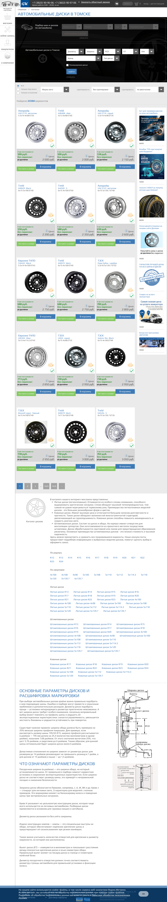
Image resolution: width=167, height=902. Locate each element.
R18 (106, 557)
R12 (52, 557)
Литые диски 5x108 (136, 603)
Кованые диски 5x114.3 (118, 672)
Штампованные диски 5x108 (65, 639)
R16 (88, 557)
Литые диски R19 (106, 595)
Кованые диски (58, 659)
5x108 (97, 574)
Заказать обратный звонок (95, 2)
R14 (70, 557)
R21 (133, 557)
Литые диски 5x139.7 (87, 611)
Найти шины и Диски (75, 34)
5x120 (53, 578)
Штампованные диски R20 (97, 632)
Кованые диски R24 (138, 668)
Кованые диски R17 (60, 664)
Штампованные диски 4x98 (100, 635)
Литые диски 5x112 (86, 607)
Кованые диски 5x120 (61, 675)
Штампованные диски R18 (130, 628)
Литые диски (57, 587)
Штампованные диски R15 (130, 624)
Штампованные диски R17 (97, 628)
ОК (143, 894)
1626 (54, 486)
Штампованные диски (62, 619)
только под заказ (27, 89)
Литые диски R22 (83, 599)
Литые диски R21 (59, 599)
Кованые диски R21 (60, 668)
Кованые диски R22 (86, 668)
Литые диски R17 (59, 595)
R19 (115, 557)
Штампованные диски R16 (64, 628)
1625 (46, 486)
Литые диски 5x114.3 (112, 607)
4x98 (75, 574)
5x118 (144, 574)
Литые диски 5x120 (60, 611)
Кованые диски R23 (112, 668)
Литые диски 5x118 (139, 607)
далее (141, 143)
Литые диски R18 (83, 595)
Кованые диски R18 (86, 664)
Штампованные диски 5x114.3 (102, 643)
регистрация (157, 3)
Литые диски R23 (106, 599)
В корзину (45, 166)
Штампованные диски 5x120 (101, 647)
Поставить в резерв (26, 169)
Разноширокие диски (78, 65)
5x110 (108, 574)
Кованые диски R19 (112, 664)
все (20, 85)
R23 (52, 561)
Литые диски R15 (106, 591)
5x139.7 (65, 578)
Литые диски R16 (129, 591)
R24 (61, 561)
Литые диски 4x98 (85, 603)
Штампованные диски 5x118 (65, 647)
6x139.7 (79, 578)
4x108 (64, 574)
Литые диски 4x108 (60, 603)
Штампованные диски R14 (97, 624)
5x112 (120, 574)
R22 (142, 557)
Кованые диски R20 (138, 664)
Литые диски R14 (83, 591)
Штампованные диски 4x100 (131, 632)
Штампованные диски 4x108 (65, 635)
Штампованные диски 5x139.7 (66, 651)
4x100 (53, 574)
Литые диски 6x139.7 (114, 611)
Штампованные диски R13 (64, 624)
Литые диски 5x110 (60, 607)
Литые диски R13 (59, 591)
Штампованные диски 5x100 (135, 635)
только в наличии (27, 92)
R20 (124, 557)
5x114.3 (132, 574)
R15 (79, 557)
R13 (61, 557)
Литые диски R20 (129, 595)
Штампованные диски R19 (64, 632)
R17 (97, 557)
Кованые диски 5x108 (61, 672)
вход (146, 3)
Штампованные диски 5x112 (65, 643)
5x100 (86, 574)
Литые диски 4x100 (130, 599)
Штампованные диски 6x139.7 (103, 651)
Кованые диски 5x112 (89, 672)
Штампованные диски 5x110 (101, 639)
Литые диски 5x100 (110, 603)
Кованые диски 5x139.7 (90, 675)
